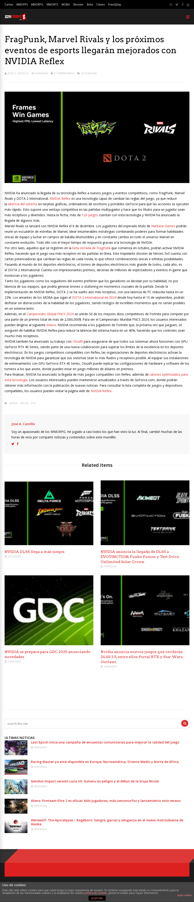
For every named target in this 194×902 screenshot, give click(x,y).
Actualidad (89, 73)
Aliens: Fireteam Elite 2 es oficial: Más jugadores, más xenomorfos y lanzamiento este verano (106, 800)
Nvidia (13, 403)
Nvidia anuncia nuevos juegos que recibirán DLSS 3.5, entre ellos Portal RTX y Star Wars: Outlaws (142, 657)
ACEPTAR (97, 898)
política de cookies (95, 893)
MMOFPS (22, 4)
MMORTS (52, 4)
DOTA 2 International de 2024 (94, 297)
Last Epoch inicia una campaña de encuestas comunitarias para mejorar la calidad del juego (105, 742)
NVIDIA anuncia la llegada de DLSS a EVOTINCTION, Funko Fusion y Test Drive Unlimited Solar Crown (140, 556)
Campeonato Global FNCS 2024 (51, 314)
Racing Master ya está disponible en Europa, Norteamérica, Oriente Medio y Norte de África (105, 762)
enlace (51, 325)
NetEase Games (163, 226)
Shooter (78, 4)
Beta (90, 4)
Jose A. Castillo (18, 73)
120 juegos (90, 215)
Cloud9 (78, 341)
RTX (33, 403)
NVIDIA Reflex (60, 198)
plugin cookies (184, 895)
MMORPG (37, 4)
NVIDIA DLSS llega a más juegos (35, 551)
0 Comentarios (64, 73)
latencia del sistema (22, 204)
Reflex (24, 403)
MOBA (66, 4)
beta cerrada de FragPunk (91, 248)
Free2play (114, 4)
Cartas (9, 4)
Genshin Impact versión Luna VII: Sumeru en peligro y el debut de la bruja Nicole (95, 781)
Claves (100, 4)
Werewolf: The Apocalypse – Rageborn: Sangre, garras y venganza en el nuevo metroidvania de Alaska (107, 822)
